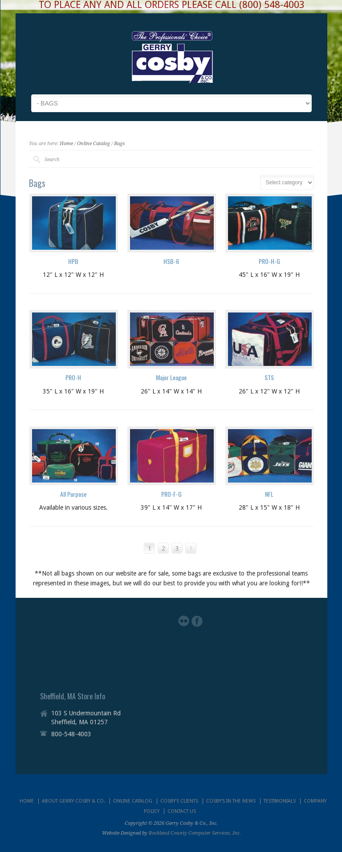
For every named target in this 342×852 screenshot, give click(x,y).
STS (269, 377)
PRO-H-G (269, 261)
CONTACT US (181, 811)
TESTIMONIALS (280, 801)
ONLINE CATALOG (132, 801)
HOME (27, 801)
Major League (171, 377)
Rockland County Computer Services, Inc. (195, 833)
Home (66, 143)
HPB (73, 261)
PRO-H (73, 377)
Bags (119, 143)
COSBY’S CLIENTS (179, 801)
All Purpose (73, 494)
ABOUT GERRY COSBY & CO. (73, 801)
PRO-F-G (171, 494)
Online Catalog (93, 143)
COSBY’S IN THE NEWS (231, 801)
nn (287, 182)
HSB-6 (171, 261)
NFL (269, 494)
